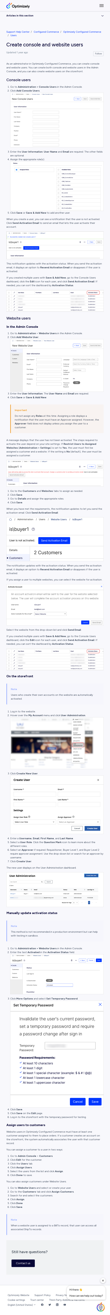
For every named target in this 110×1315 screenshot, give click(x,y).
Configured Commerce (46, 31)
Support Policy (42, 1295)
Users (14, 35)
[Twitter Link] (49, 1305)
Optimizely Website (18, 1295)
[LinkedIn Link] (57, 1305)
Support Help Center (18, 31)
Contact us (23, 1263)
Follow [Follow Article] (98, 53)
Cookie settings (16, 1300)
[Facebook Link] (42, 1305)
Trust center (37, 1300)
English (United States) (22, 1305)
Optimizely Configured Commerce (82, 31)
